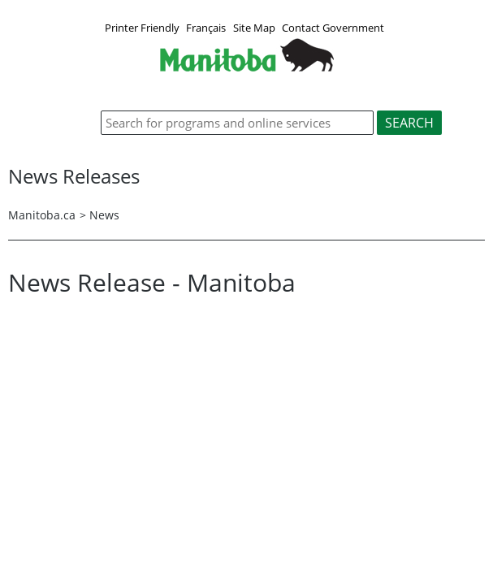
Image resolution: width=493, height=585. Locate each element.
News (104, 215)
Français (206, 27)
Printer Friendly (142, 27)
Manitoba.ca (42, 215)
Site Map (254, 27)
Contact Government (333, 27)
